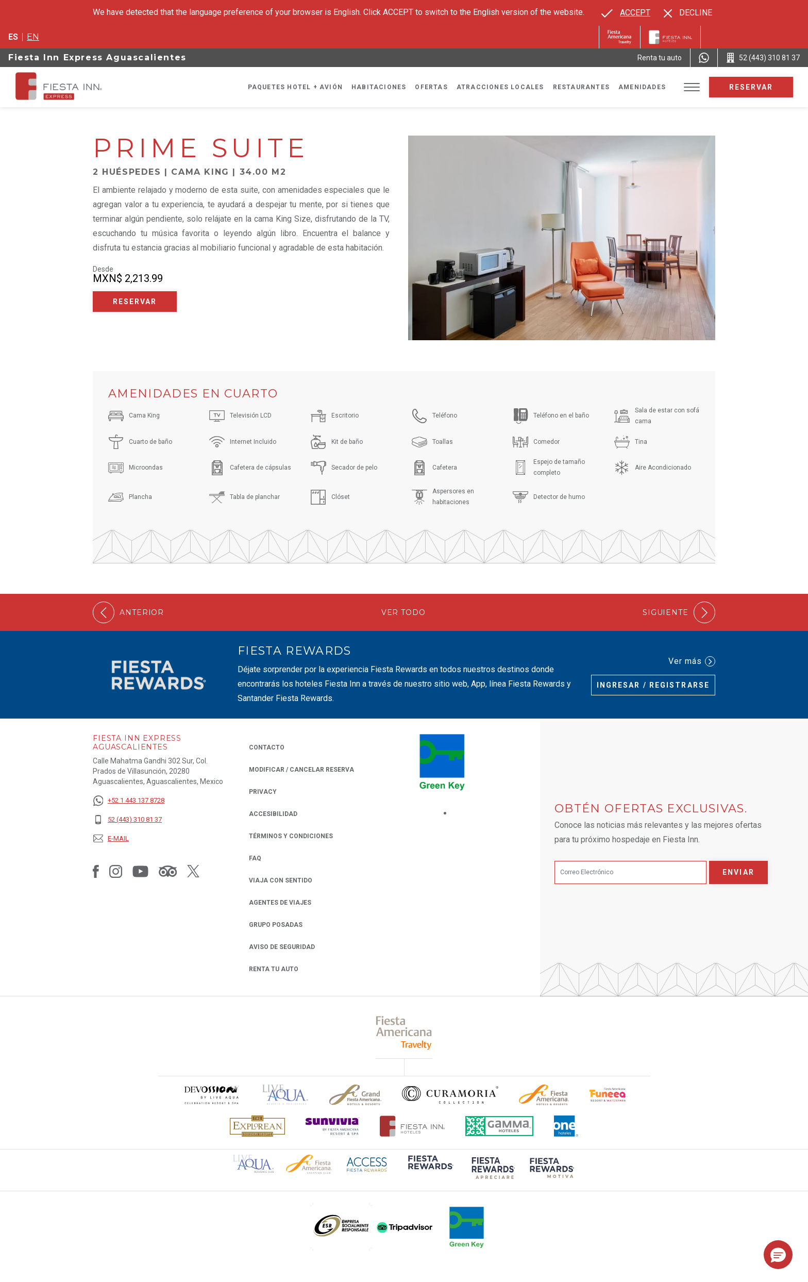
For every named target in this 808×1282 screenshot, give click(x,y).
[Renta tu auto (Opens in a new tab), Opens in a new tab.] (659, 57)
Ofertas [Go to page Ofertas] (431, 87)
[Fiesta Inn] (670, 37)
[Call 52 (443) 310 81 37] (763, 57)
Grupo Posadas (275, 924)
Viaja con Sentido (280, 880)
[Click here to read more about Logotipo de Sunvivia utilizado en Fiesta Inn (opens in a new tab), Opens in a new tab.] (332, 1126)
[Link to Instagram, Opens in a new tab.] (115, 870)
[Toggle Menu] (692, 87)
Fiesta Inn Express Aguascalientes (97, 57)
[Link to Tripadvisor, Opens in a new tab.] (168, 870)
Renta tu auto (273, 968)
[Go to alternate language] (625, 13)
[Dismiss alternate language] (688, 13)
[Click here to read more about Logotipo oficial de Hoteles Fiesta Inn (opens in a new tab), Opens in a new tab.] (412, 1126)
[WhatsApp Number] (704, 57)
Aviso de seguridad (282, 947)
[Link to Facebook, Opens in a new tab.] (96, 870)
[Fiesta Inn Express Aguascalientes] (89, 87)
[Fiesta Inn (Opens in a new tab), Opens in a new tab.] (619, 37)
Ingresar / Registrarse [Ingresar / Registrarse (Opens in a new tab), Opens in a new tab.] (653, 685)
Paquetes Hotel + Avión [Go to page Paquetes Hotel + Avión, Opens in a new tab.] (295, 87)
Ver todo (403, 612)
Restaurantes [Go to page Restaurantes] (581, 87)
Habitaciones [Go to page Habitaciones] (378, 87)
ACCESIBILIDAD (273, 814)
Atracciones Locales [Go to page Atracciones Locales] (500, 87)
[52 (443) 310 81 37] (128, 820)
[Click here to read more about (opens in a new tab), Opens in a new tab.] (404, 1032)
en (33, 37)
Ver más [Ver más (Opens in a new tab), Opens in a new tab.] (691, 661)
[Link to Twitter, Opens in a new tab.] (193, 870)
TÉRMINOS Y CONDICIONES (291, 836)
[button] (778, 1254)
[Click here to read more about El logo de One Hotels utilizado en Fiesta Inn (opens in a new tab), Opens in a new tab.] (566, 1126)
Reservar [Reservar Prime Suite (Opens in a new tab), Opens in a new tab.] (135, 301)
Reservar (751, 87)
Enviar (738, 872)
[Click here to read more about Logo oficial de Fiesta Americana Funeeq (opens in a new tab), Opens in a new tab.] (608, 1094)
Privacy (263, 791)
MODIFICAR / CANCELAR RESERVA (301, 769)
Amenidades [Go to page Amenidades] (642, 87)
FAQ (255, 858)
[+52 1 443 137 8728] (128, 801)
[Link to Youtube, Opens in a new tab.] (140, 870)
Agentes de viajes (280, 902)
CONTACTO (266, 747)
